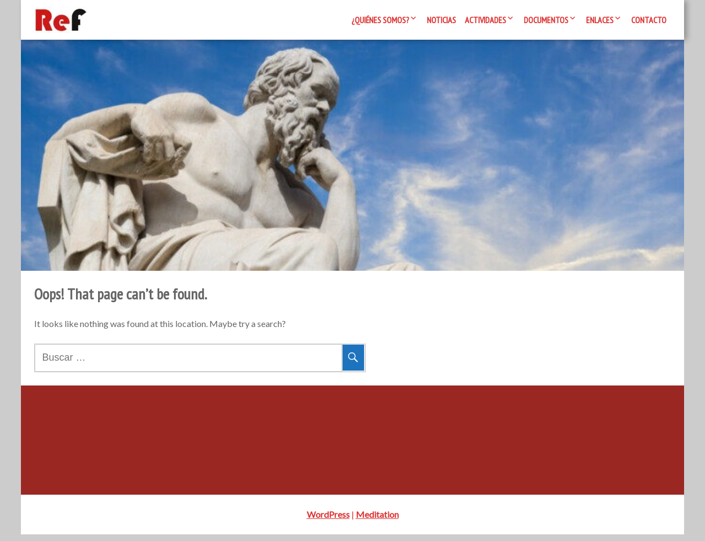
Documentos (546, 19)
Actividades (485, 19)
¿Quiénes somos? (380, 19)
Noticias (441, 19)
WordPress (328, 521)
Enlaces (600, 19)
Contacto (648, 19)
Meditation (377, 521)
